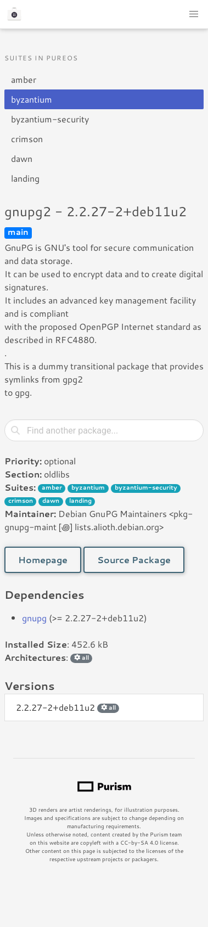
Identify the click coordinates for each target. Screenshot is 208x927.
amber (23, 79)
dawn (21, 158)
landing (25, 178)
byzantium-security (50, 119)
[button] (193, 14)
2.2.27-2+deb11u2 (67, 707)
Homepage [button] (43, 559)
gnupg (34, 617)
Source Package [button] (134, 559)
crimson (27, 138)
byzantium (31, 99)
